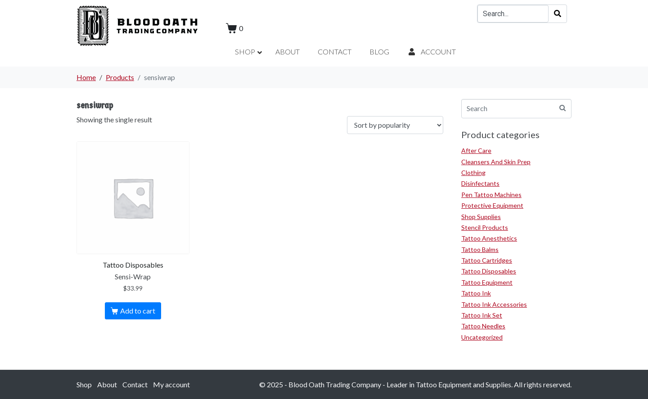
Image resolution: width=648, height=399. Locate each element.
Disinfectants (480, 183)
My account (171, 384)
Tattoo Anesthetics (489, 238)
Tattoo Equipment (487, 282)
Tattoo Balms (480, 249)
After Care (476, 150)
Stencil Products (484, 227)
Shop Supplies (481, 216)
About (107, 384)
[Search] (558, 13)
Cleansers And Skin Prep (496, 162)
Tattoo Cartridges (486, 260)
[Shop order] (395, 125)
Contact (135, 384)
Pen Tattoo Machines (491, 194)
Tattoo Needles (483, 326)
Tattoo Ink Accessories (494, 304)
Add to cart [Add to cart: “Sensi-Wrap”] (137, 310)
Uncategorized (482, 337)
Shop (84, 384)
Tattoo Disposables (488, 271)
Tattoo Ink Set (481, 315)
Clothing (473, 172)
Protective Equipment (492, 205)
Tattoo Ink (476, 293)
